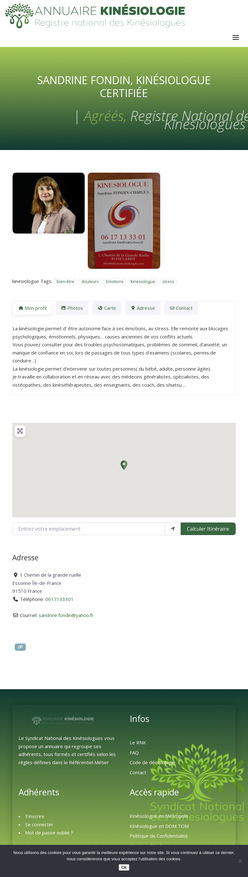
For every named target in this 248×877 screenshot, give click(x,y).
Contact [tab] (181, 308)
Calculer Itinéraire (208, 528)
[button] (124, 465)
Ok (124, 867)
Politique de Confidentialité (159, 836)
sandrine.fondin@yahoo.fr (66, 615)
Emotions (115, 281)
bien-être (65, 281)
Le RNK (138, 742)
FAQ (134, 752)
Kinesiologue (143, 281)
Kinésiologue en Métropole (159, 816)
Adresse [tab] (143, 308)
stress (168, 281)
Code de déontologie (152, 762)
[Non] (240, 861)
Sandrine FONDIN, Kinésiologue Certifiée (124, 86)
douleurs (90, 281)
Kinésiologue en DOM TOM (159, 826)
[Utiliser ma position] (173, 528)
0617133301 (59, 599)
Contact (138, 772)
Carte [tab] (107, 308)
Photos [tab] (72, 308)
